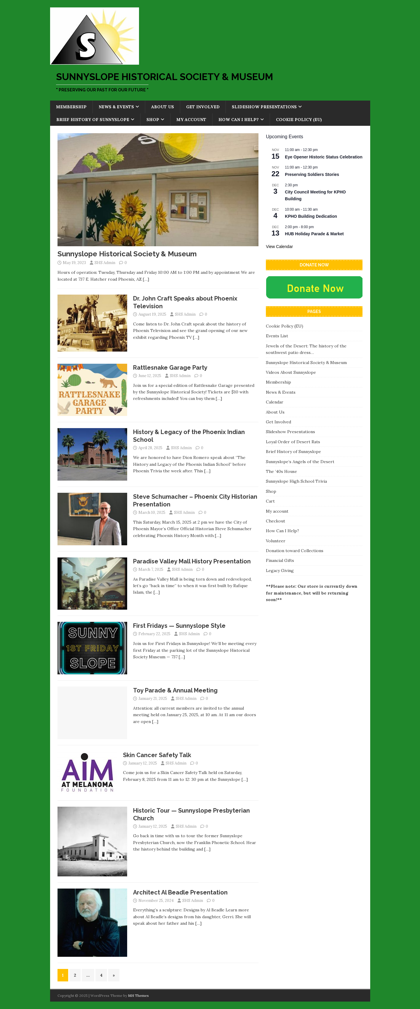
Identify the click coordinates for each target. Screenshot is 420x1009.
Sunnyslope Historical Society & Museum (127, 254)
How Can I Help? (238, 119)
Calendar (274, 402)
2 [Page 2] (75, 975)
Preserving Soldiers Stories (312, 174)
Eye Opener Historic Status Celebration (323, 157)
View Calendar (279, 246)
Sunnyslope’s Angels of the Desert (300, 461)
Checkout (275, 521)
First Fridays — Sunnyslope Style (179, 625)
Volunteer (275, 541)
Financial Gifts (280, 560)
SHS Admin (105, 262)
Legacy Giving (280, 570)
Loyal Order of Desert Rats (293, 441)
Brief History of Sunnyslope (92, 119)
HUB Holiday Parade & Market (314, 233)
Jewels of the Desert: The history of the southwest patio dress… (306, 349)
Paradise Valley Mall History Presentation (192, 561)
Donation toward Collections (294, 550)
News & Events (116, 106)
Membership (71, 106)
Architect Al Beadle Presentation (180, 892)
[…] (146, 279)
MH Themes (138, 995)
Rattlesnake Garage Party (170, 367)
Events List (277, 336)
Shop (152, 119)
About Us (162, 106)
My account (191, 119)
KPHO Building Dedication (311, 216)
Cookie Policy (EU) (299, 119)
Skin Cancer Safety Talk (157, 755)
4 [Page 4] (101, 975)
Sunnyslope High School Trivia (296, 481)
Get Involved (203, 106)
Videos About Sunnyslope (291, 372)
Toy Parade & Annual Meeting (175, 690)
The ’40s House (281, 471)
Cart (270, 501)
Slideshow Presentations (264, 106)
